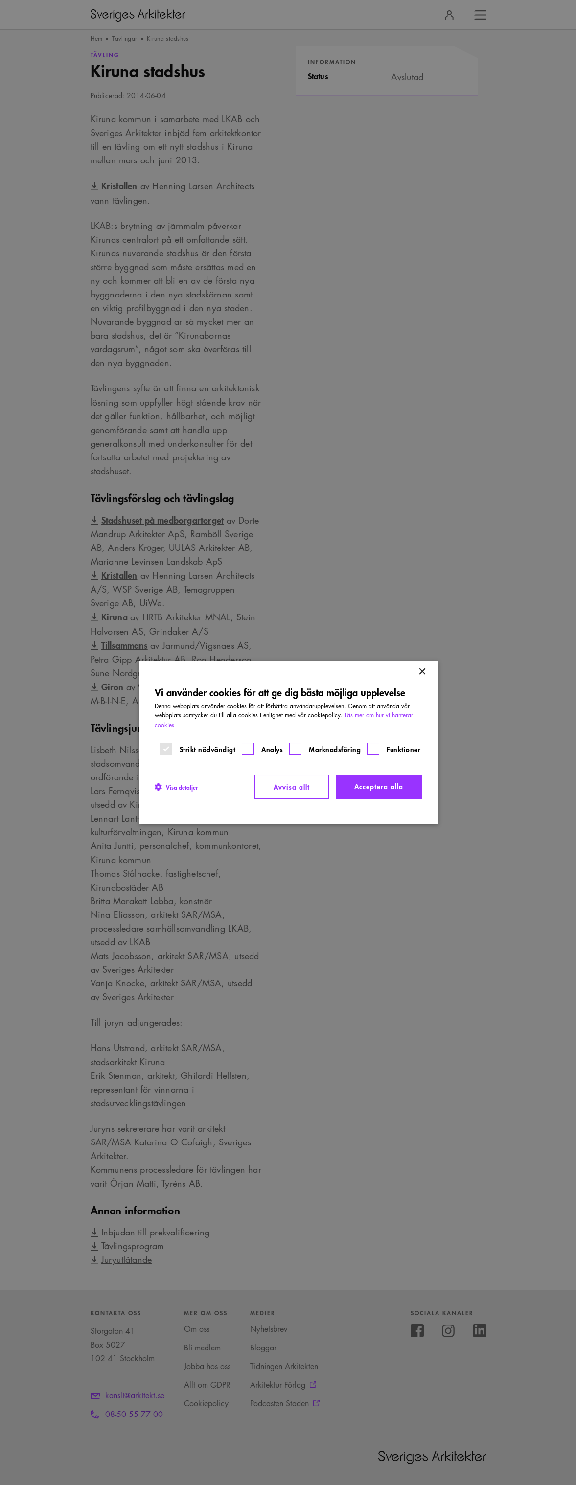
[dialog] (288, 742)
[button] (176, 787)
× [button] (422, 672)
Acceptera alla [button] (378, 786)
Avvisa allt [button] (292, 786)
